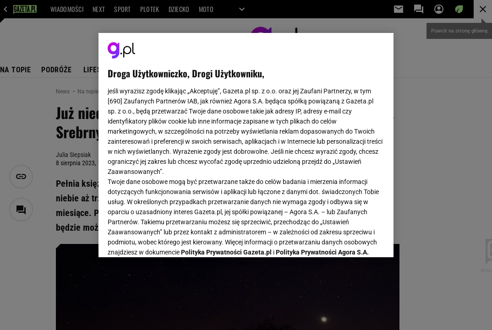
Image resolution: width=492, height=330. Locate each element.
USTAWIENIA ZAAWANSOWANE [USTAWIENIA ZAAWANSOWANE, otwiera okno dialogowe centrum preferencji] (167, 239)
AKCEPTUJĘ (353, 239)
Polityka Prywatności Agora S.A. (322, 141)
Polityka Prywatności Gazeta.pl (226, 141)
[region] (246, 145)
